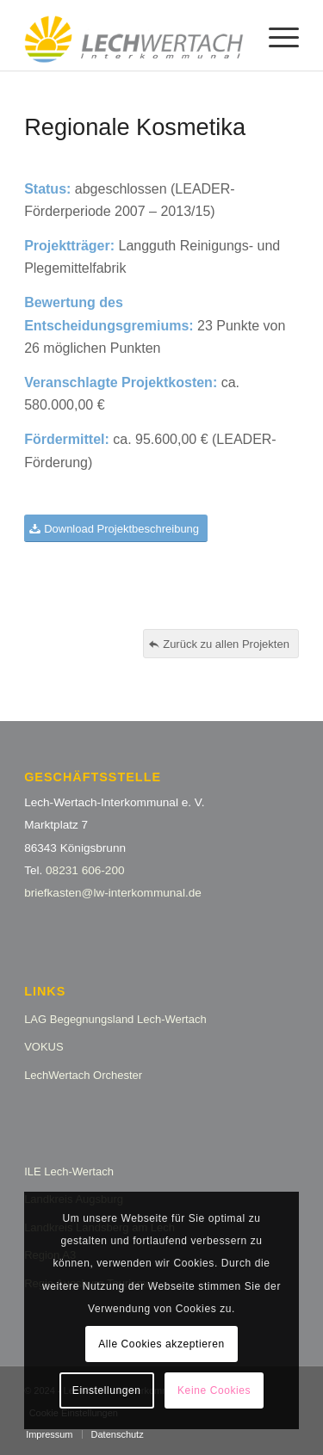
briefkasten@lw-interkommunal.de (113, 892)
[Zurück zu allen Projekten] (221, 643)
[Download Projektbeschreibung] (116, 529)
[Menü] (275, 35)
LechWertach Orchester (83, 1075)
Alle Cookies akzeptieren (161, 1344)
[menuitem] (275, 35)
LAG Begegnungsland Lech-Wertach (115, 1019)
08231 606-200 (85, 870)
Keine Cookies (214, 1390)
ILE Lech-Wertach (69, 1171)
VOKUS (44, 1046)
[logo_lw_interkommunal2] (134, 35)
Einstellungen (106, 1390)
